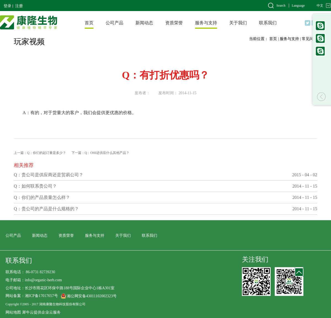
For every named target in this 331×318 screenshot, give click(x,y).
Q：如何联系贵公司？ (35, 186)
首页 (89, 22)
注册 (19, 6)
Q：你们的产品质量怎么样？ (42, 197)
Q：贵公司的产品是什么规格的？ (46, 208)
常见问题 (309, 39)
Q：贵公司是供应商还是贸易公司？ (48, 174)
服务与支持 (289, 39)
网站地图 (13, 312)
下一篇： (100, 153)
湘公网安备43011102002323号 (92, 296)
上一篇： (40, 153)
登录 (7, 6)
